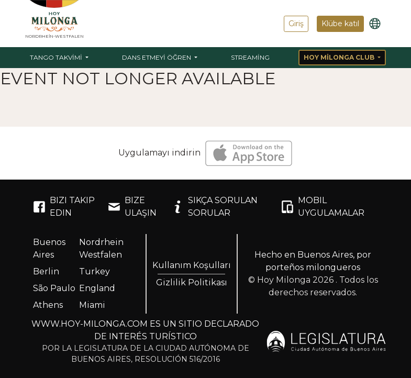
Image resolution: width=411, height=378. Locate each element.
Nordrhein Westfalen (101, 248)
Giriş (296, 23)
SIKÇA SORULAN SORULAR (214, 206)
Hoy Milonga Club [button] (340, 57)
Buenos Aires (49, 248)
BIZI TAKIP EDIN (64, 206)
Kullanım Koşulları (191, 265)
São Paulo (54, 288)
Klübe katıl (340, 23)
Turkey (94, 271)
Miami (92, 305)
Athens (48, 305)
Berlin (46, 271)
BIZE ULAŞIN (132, 206)
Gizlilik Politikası (191, 282)
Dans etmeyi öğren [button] (157, 57)
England (97, 288)
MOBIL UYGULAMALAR (322, 206)
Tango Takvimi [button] (57, 57)
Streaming (250, 57)
